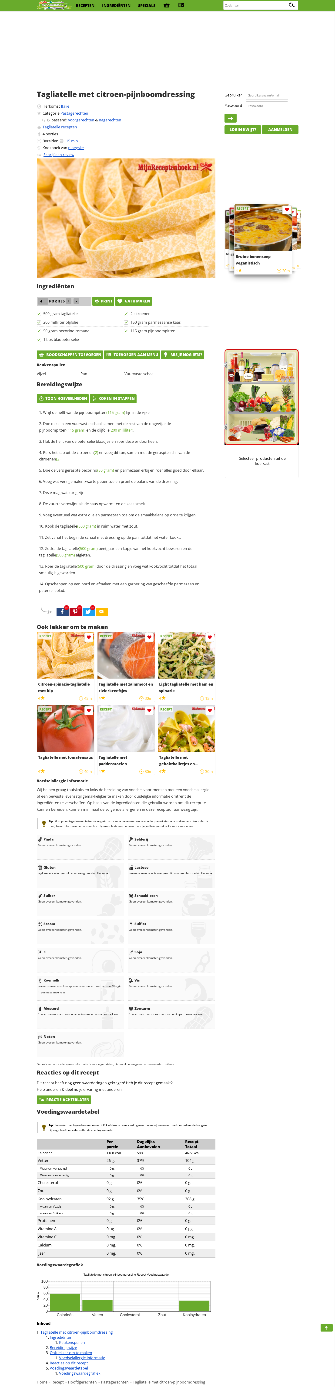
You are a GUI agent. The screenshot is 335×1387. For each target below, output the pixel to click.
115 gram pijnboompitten (153, 330)
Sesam (46, 923)
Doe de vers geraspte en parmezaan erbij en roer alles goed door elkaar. (123, 470)
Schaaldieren (143, 895)
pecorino (97, 470)
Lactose (138, 867)
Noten (46, 1036)
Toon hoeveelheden (63, 398)
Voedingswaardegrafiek (79, 1373)
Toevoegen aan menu (132, 354)
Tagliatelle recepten (60, 127)
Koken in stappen (113, 398)
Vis (134, 980)
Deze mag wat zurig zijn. (64, 492)
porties (52, 134)
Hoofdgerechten (82, 1382)
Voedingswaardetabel (69, 1368)
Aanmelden (280, 129)
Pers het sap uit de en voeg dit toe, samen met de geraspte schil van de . (114, 456)
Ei (42, 952)
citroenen (87, 452)
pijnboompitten (102, 412)
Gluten (47, 867)
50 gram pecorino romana (66, 330)
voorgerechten (81, 120)
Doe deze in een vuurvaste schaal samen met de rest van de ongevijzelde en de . (105, 427)
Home (42, 1382)
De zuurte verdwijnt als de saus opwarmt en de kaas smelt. (94, 503)
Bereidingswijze (63, 1347)
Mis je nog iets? (182, 354)
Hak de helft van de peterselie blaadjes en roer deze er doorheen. (100, 441)
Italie (65, 106)
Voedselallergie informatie (82, 1357)
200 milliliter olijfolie (60, 322)
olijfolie (115, 430)
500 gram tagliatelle (60, 313)
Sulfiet (137, 923)
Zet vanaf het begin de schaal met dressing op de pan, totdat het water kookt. (113, 537)
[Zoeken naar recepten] (261, 5)
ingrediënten (116, 5)
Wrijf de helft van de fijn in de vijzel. (97, 412)
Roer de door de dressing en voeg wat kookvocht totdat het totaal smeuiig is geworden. (118, 569)
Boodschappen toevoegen (70, 354)
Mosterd (48, 1008)
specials (146, 5)
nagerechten (110, 120)
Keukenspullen (72, 1342)
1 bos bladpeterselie (61, 339)
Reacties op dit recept (69, 1363)
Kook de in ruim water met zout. (91, 526)
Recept (58, 1382)
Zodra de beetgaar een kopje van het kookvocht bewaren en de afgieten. (115, 552)
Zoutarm (139, 1008)
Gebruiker (233, 95)
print (103, 301)
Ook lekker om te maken (71, 1352)
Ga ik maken (133, 301)
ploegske (76, 147)
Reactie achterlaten (64, 1099)
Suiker (46, 895)
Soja (135, 952)
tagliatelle (78, 526)
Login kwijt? (243, 129)
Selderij (138, 839)
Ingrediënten (61, 1337)
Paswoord (233, 105)
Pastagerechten (74, 113)
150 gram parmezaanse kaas (156, 322)
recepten (85, 5)
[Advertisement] (167, 49)
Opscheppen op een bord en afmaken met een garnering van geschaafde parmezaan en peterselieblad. (119, 587)
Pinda (46, 839)
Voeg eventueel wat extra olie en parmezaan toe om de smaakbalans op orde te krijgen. (120, 515)
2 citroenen (141, 313)
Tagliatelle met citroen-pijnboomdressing (76, 1332)
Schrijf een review (59, 154)
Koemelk (48, 980)
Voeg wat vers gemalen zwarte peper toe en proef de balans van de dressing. (110, 481)
